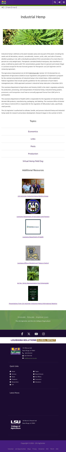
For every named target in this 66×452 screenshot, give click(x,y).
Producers (13, 379)
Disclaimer (41, 449)
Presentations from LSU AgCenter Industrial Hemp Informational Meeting (33, 303)
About (12, 377)
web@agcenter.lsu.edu (30, 358)
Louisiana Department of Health (33, 237)
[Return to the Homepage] (2, 7)
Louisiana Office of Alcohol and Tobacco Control (33, 263)
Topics (9, 7)
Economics (33, 131)
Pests (33, 146)
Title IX (52, 449)
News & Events (38, 374)
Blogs (29, 449)
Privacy (34, 449)
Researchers (14, 382)
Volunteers (37, 382)
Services (13, 374)
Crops (14, 7)
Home (12, 371)
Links (33, 139)
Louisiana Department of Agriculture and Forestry (33, 217)
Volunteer (11, 449)
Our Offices (37, 377)
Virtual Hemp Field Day (33, 161)
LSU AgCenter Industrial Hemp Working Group (33, 196)
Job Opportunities (20, 449)
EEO (47, 449)
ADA (57, 449)
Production (33, 153)
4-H (12, 384)
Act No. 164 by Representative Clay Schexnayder (33, 283)
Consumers (37, 379)
